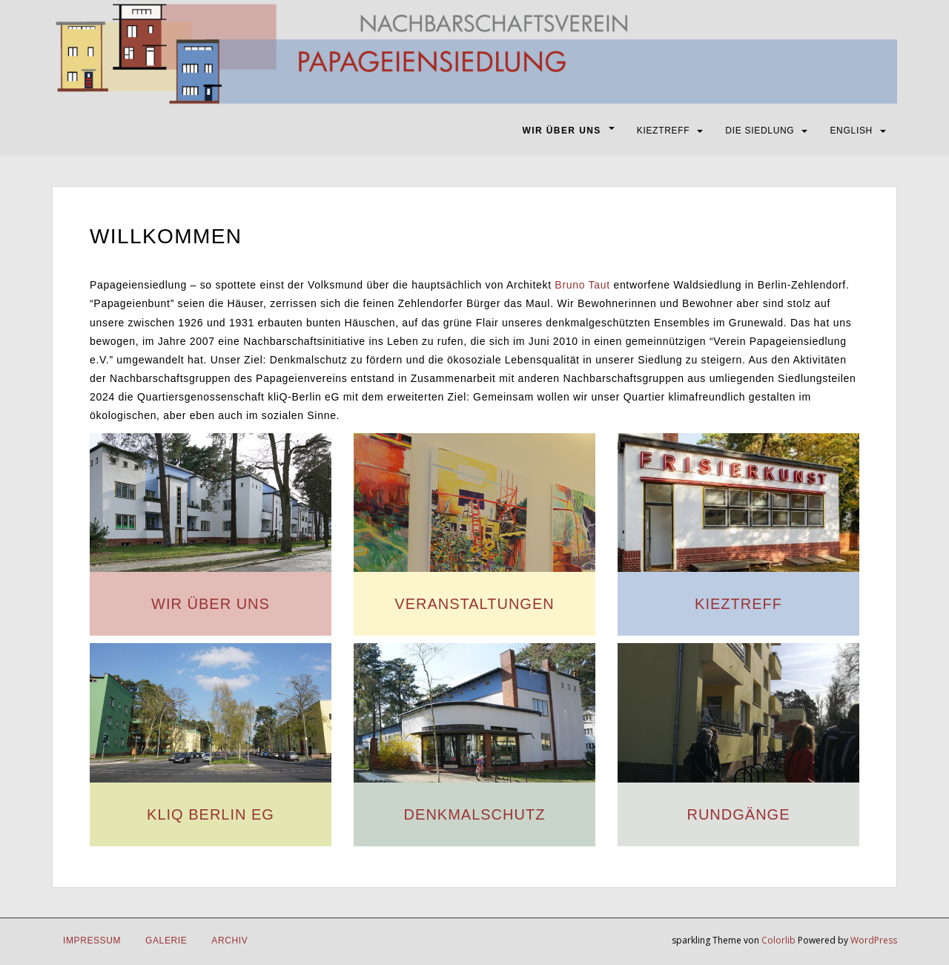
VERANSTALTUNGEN (474, 604)
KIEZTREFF (663, 130)
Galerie (166, 940)
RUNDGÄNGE (738, 814)
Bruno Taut (582, 285)
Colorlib (778, 940)
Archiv (229, 940)
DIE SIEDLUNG (759, 130)
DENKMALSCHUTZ (475, 814)
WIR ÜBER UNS (562, 130)
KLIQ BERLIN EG (210, 814)
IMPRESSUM (92, 940)
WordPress (873, 940)
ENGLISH (851, 130)
